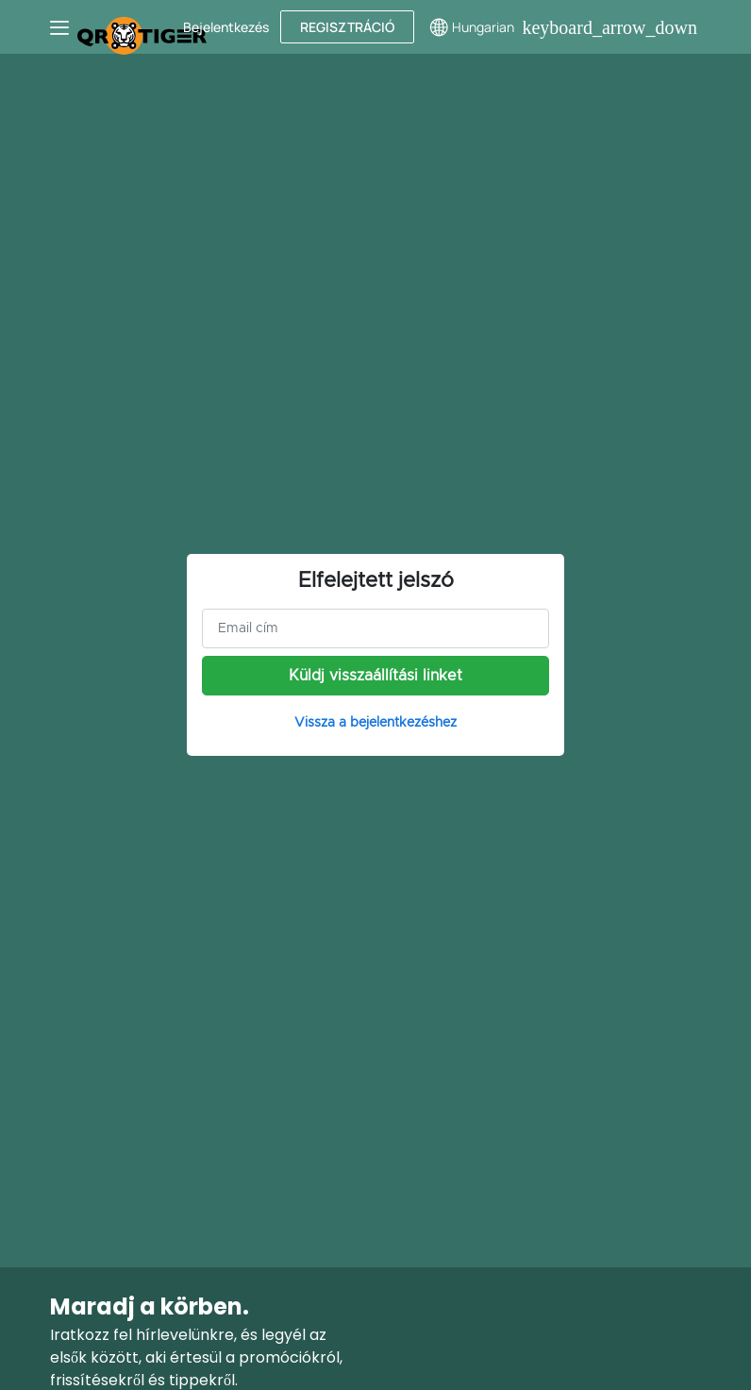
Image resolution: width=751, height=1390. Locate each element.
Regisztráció (347, 27)
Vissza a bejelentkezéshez (375, 722)
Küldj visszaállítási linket (375, 675)
